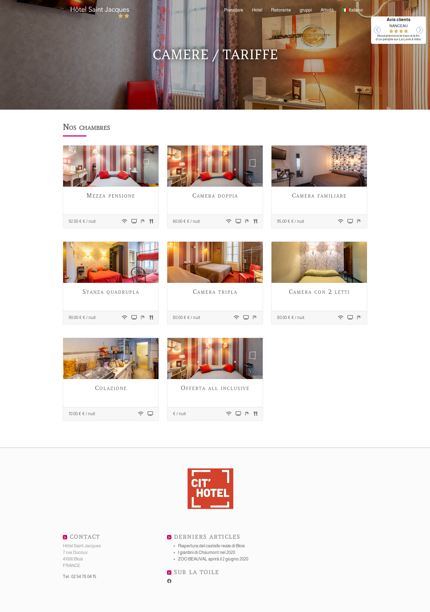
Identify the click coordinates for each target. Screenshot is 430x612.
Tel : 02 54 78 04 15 (79, 576)
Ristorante (281, 10)
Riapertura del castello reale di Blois (211, 545)
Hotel (257, 10)
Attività (327, 10)
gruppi (306, 10)
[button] (377, 30)
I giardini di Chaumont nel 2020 (206, 552)
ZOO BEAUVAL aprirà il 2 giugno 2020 (213, 559)
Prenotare (233, 10)
